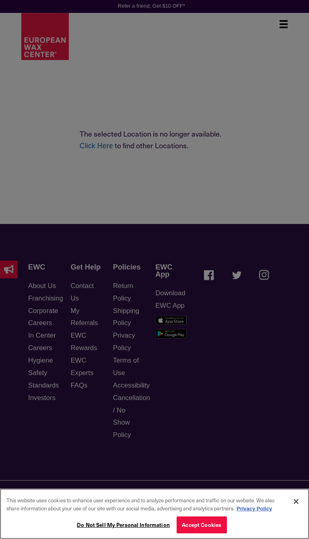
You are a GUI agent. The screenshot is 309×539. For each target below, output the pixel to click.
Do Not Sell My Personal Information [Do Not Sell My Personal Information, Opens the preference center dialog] (123, 525)
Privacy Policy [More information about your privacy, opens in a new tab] (254, 509)
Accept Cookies (201, 525)
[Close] (296, 501)
